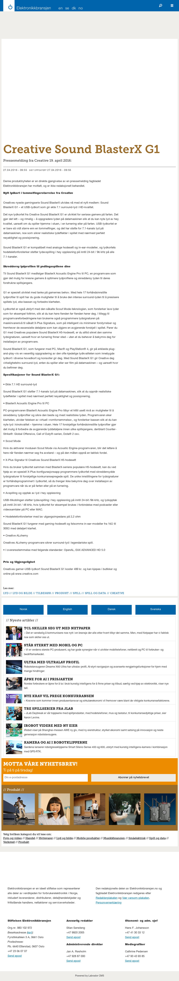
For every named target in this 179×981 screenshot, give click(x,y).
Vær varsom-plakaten (135, 898)
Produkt (23, 842)
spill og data (95, 593)
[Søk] (160, 5)
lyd (6, 593)
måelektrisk (138, 838)
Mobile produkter (88, 838)
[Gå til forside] (26, 5)
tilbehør (43, 593)
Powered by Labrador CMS (89, 976)
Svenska (155, 609)
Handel (30, 838)
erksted (10, 842)
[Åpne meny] (172, 5)
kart (30, 932)
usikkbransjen (115, 838)
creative (117, 593)
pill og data (158, 838)
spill (77, 593)
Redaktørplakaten (106, 898)
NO (81, 9)
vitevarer (47, 838)
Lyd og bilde (64, 838)
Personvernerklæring (108, 903)
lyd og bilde (22, 593)
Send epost (15, 956)
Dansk (111, 609)
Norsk (23, 609)
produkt (62, 593)
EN (60, 9)
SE (67, 9)
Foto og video (12, 838)
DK (74, 9)
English (67, 609)
